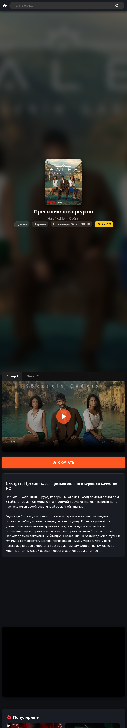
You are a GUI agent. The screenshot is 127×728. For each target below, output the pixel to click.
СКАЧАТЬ (63, 462)
